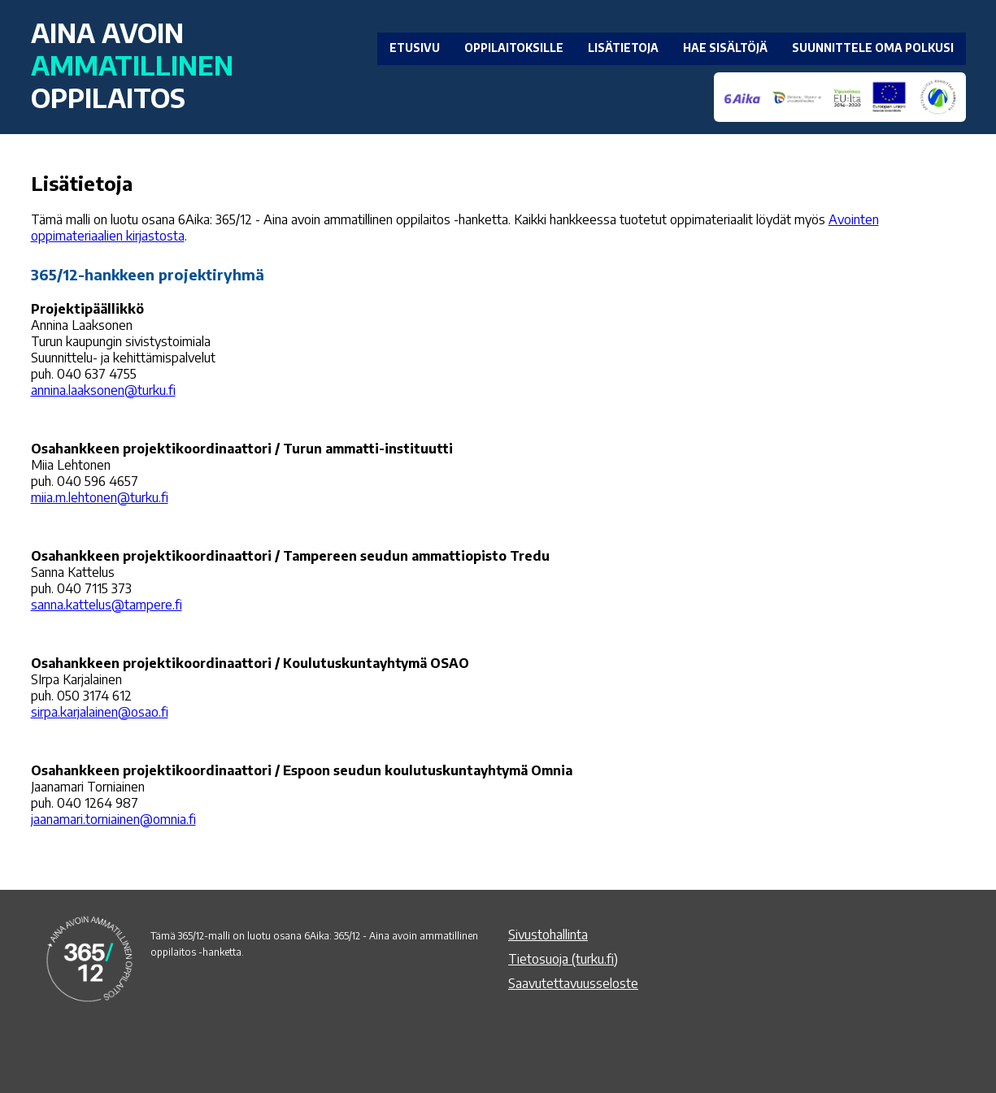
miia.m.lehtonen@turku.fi (99, 497)
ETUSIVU (414, 47)
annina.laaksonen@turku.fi (103, 390)
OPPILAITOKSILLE (513, 47)
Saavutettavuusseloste (573, 983)
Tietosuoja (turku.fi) (563, 959)
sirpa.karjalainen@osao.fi (99, 712)
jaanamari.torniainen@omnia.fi (113, 819)
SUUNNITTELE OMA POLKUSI (873, 47)
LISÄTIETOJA (623, 47)
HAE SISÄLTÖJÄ (725, 47)
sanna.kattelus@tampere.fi (106, 604)
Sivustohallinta (548, 934)
